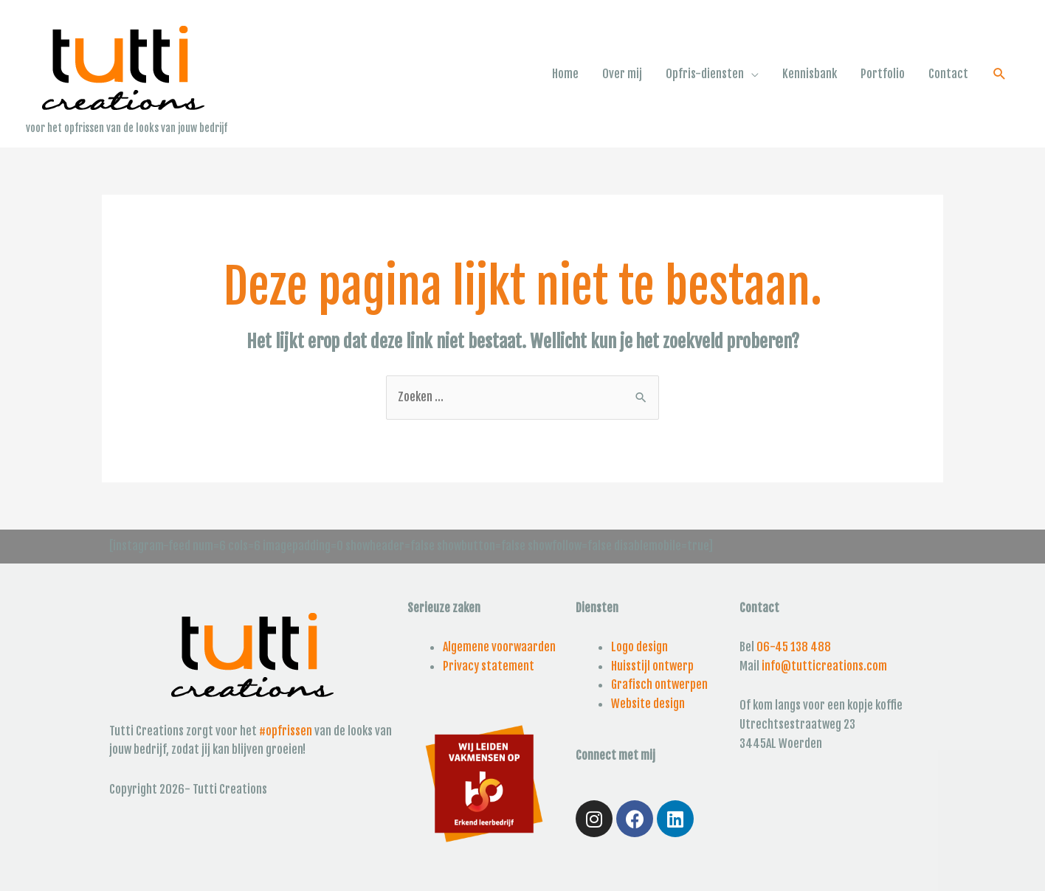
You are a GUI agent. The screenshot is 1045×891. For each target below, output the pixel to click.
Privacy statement (488, 666)
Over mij (622, 73)
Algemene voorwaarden (499, 646)
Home (565, 73)
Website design (648, 703)
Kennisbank (809, 73)
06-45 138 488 (793, 646)
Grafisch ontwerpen (659, 684)
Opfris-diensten (705, 73)
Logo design (639, 646)
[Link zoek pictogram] (999, 74)
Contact (948, 73)
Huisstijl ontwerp (652, 666)
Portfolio (883, 73)
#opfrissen (285, 731)
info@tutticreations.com (824, 666)
